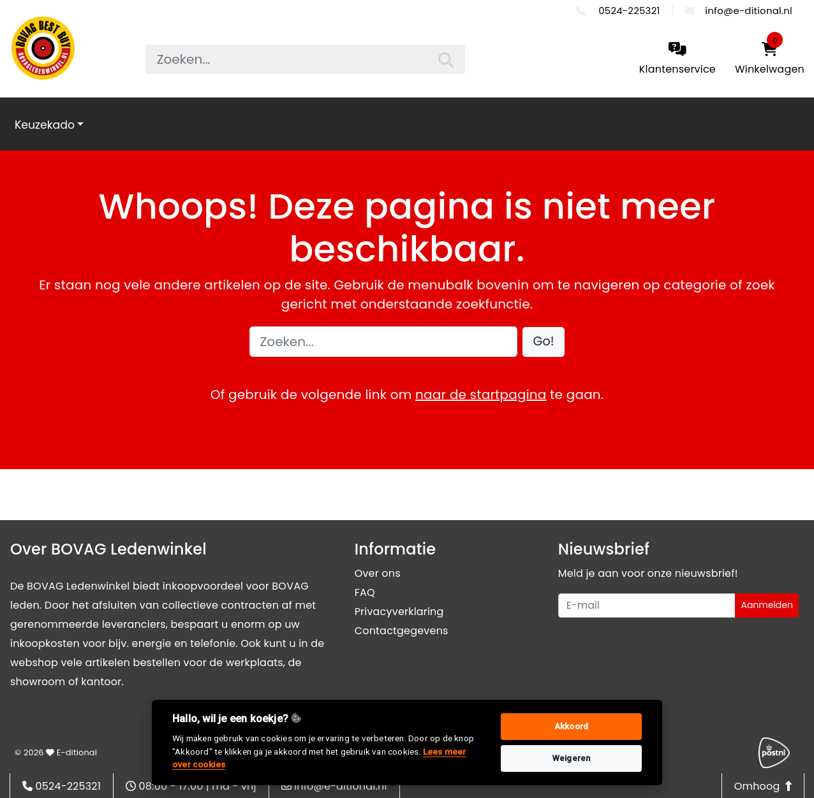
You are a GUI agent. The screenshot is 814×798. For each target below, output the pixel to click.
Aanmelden (767, 604)
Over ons (378, 573)
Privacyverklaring (399, 611)
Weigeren (571, 758)
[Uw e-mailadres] (647, 605)
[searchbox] (305, 59)
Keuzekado (45, 125)
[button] (543, 342)
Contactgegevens (401, 630)
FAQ (365, 592)
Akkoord (571, 726)
